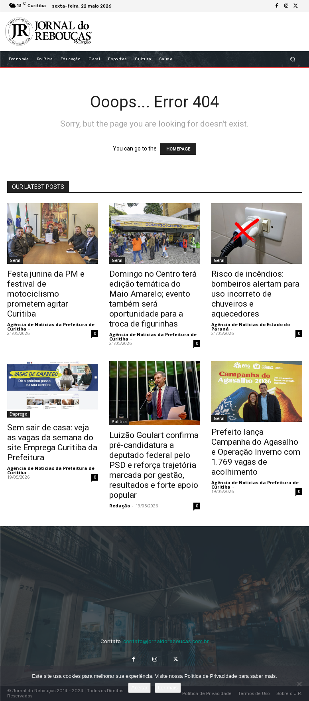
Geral (15, 260)
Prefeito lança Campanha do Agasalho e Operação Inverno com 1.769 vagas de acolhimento (255, 452)
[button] (292, 59)
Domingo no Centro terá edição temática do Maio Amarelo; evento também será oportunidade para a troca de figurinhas (153, 299)
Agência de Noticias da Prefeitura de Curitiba (50, 326)
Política (119, 421)
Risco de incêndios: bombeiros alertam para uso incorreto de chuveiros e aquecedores (255, 294)
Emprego (19, 414)
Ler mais (168, 688)
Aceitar (139, 688)
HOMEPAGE (178, 149)
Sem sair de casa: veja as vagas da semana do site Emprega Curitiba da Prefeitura (52, 442)
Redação (119, 506)
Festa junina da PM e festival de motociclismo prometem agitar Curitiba (46, 294)
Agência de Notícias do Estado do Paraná (250, 326)
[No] (299, 684)
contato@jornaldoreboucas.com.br (166, 641)
